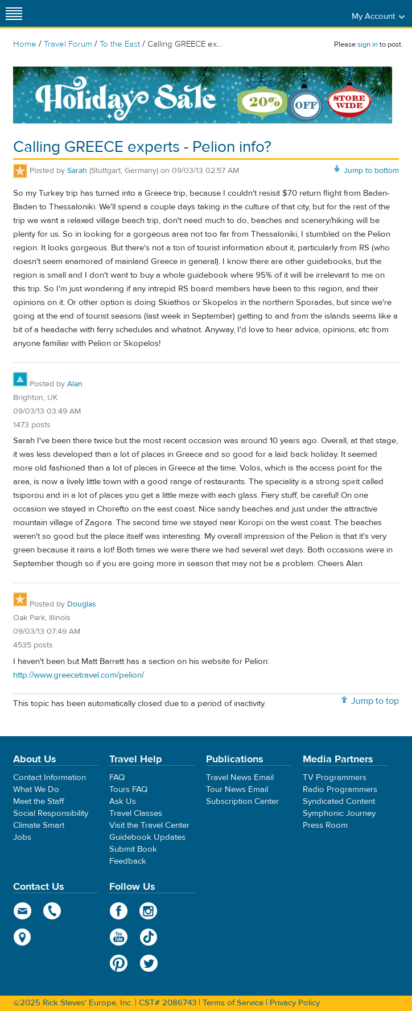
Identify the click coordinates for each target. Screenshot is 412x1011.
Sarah (77, 171)
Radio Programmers (340, 789)
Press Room (325, 825)
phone (52, 911)
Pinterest (118, 963)
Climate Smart (38, 825)
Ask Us (122, 801)
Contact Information (49, 777)
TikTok (148, 937)
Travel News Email (240, 777)
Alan (75, 384)
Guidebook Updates (147, 837)
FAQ (117, 777)
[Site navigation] (14, 13)
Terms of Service (233, 1002)
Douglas (81, 604)
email (22, 911)
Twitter (148, 963)
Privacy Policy (295, 1002)
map (22, 937)
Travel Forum (68, 44)
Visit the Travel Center (149, 825)
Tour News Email (237, 789)
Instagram (148, 911)
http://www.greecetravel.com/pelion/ (78, 675)
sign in (367, 44)
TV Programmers (334, 777)
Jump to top (375, 701)
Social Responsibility (50, 813)
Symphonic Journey (339, 813)
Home (24, 44)
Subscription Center (242, 801)
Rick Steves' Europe (206, 13)
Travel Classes (135, 813)
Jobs (22, 837)
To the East (120, 44)
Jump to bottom (371, 171)
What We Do (36, 789)
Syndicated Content (339, 801)
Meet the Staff (38, 801)
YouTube (118, 937)
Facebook (118, 911)
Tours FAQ (128, 789)
